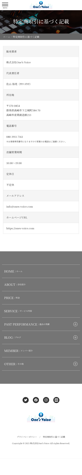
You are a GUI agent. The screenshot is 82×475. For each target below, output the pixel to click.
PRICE (12, 297)
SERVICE (18, 311)
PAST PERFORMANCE (27, 324)
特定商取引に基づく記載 (54, 436)
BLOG (13, 337)
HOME (13, 271)
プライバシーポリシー (27, 436)
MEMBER (19, 350)
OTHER (14, 364)
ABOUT (15, 284)
